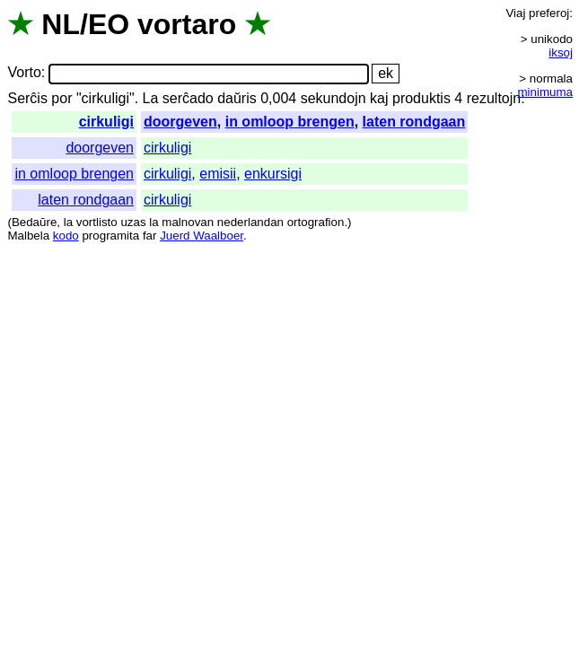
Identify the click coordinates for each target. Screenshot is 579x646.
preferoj (549, 13)
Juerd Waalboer (201, 235)
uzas (132, 222)
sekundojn (333, 98)
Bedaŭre (34, 222)
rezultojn (494, 98)
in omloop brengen (290, 121)
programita (110, 235)
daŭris (237, 98)
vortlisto (97, 222)
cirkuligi (106, 121)
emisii (217, 173)
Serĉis (27, 98)
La (151, 98)
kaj (379, 98)
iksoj (560, 52)
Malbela (28, 235)
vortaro (186, 24)
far (150, 235)
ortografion (316, 222)
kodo (66, 235)
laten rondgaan (414, 121)
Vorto (23, 73)
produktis (421, 98)
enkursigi (273, 173)
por (61, 98)
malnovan (188, 222)
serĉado (188, 98)
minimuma (545, 92)
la (68, 222)
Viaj (515, 13)
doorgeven (180, 121)
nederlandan (250, 222)
